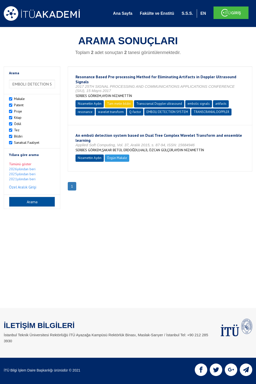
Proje (18, 111)
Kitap (18, 117)
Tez (17, 130)
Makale (19, 98)
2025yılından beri (22, 174)
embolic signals (199, 104)
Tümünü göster (20, 164)
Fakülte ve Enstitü (157, 13)
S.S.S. (187, 13)
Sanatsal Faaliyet (26, 142)
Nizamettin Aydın (90, 104)
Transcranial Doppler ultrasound (159, 104)
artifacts (220, 104)
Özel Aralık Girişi (22, 187)
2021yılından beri (22, 179)
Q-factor (135, 112)
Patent (19, 105)
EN (203, 13)
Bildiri (18, 136)
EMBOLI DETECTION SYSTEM (167, 112)
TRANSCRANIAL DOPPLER (211, 112)
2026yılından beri (22, 169)
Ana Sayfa (122, 13)
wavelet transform (111, 112)
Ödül (17, 124)
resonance (85, 112)
